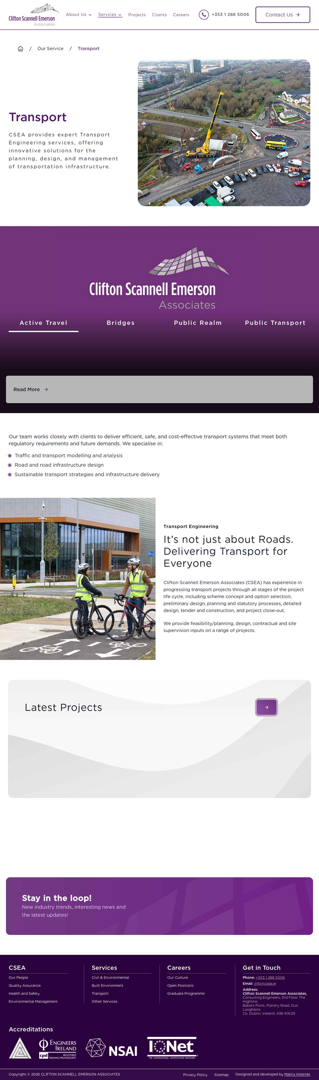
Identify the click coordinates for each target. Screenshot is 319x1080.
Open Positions (180, 986)
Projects (137, 14)
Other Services (104, 1001)
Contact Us (279, 15)
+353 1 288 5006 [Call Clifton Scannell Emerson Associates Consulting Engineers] (230, 14)
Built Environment (107, 986)
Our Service (50, 48)
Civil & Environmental (110, 978)
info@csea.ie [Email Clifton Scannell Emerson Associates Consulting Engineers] (265, 984)
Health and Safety (24, 993)
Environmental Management (33, 1001)
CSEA (17, 968)
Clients (159, 14)
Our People (18, 978)
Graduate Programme (186, 993)
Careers (181, 14)
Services (110, 14)
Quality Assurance (25, 986)
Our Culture (177, 978)
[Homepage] (20, 49)
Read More (26, 389)
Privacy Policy (195, 1075)
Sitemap (221, 1075)
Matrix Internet (297, 1074)
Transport (100, 993)
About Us (79, 14)
